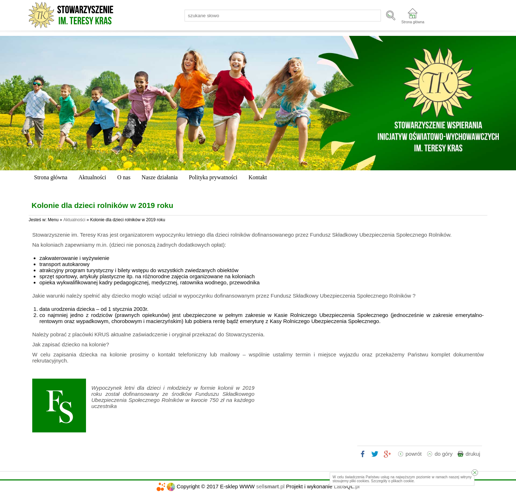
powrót (414, 454)
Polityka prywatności (213, 177)
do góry (444, 454)
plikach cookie (402, 481)
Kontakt (257, 177)
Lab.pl (347, 486)
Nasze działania (160, 177)
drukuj (472, 454)
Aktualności (92, 177)
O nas (123, 177)
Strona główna (412, 22)
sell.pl (270, 486)
